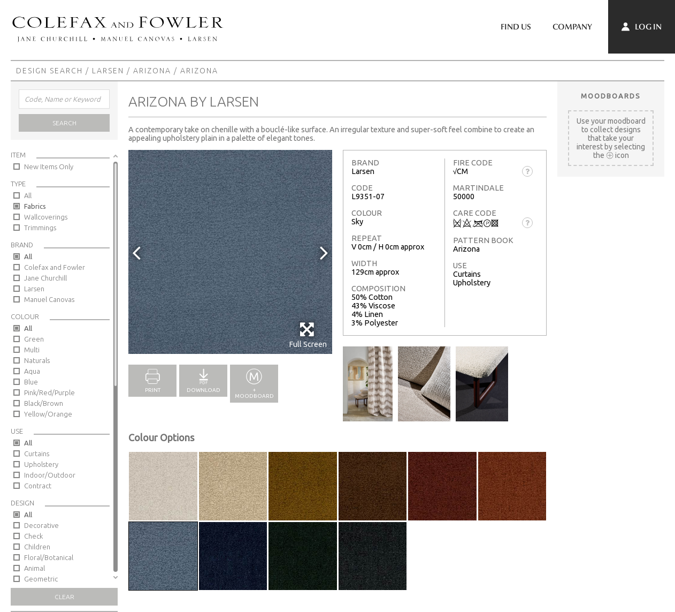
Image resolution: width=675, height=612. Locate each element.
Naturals (37, 360)
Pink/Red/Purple (49, 392)
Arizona (152, 70)
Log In (642, 27)
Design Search (49, 70)
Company (572, 27)
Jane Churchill (45, 278)
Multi (32, 349)
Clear (64, 596)
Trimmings (40, 227)
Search (64, 122)
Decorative (41, 525)
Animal (34, 568)
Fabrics (35, 206)
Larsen (108, 70)
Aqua (32, 371)
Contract (37, 485)
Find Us (516, 27)
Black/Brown (43, 403)
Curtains (36, 453)
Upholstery (41, 464)
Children (37, 546)
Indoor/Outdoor (49, 475)
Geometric (41, 579)
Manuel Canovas (49, 299)
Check (33, 536)
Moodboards (611, 96)
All (28, 195)
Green (34, 339)
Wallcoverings (45, 217)
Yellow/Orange (48, 414)
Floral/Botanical (48, 557)
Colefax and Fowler (54, 267)
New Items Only (48, 166)
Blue (31, 382)
